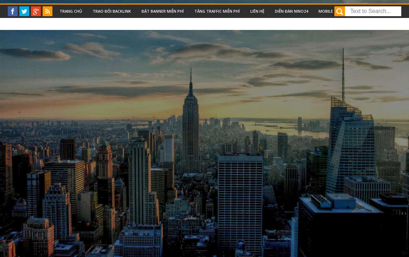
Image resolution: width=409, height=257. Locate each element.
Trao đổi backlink (112, 11)
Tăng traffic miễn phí (217, 11)
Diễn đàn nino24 (291, 11)
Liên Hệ (257, 11)
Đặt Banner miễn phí (162, 11)
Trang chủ (70, 11)
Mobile (326, 11)
